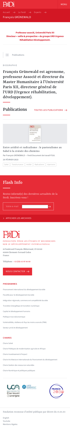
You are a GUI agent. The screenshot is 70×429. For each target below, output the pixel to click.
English (6, 417)
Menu (64, 4)
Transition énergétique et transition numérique (21, 306)
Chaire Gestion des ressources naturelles (18, 365)
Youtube (6, 421)
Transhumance (17, 164)
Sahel (6, 164)
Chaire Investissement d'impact (15, 354)
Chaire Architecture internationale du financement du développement (30, 359)
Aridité (28, 164)
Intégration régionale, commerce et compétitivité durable (25, 300)
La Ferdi (22, 12)
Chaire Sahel (8, 343)
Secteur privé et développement (15, 327)
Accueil (6, 12)
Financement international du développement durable (24, 289)
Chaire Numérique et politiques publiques (19, 370)
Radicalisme (39, 164)
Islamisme (51, 164)
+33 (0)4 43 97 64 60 (22, 261)
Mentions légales (10, 424)
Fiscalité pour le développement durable (18, 295)
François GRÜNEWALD (15, 155)
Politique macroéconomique (14, 316)
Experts (37, 12)
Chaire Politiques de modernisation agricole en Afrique (24, 348)
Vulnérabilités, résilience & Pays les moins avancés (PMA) (25, 322)
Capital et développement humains (16, 311)
